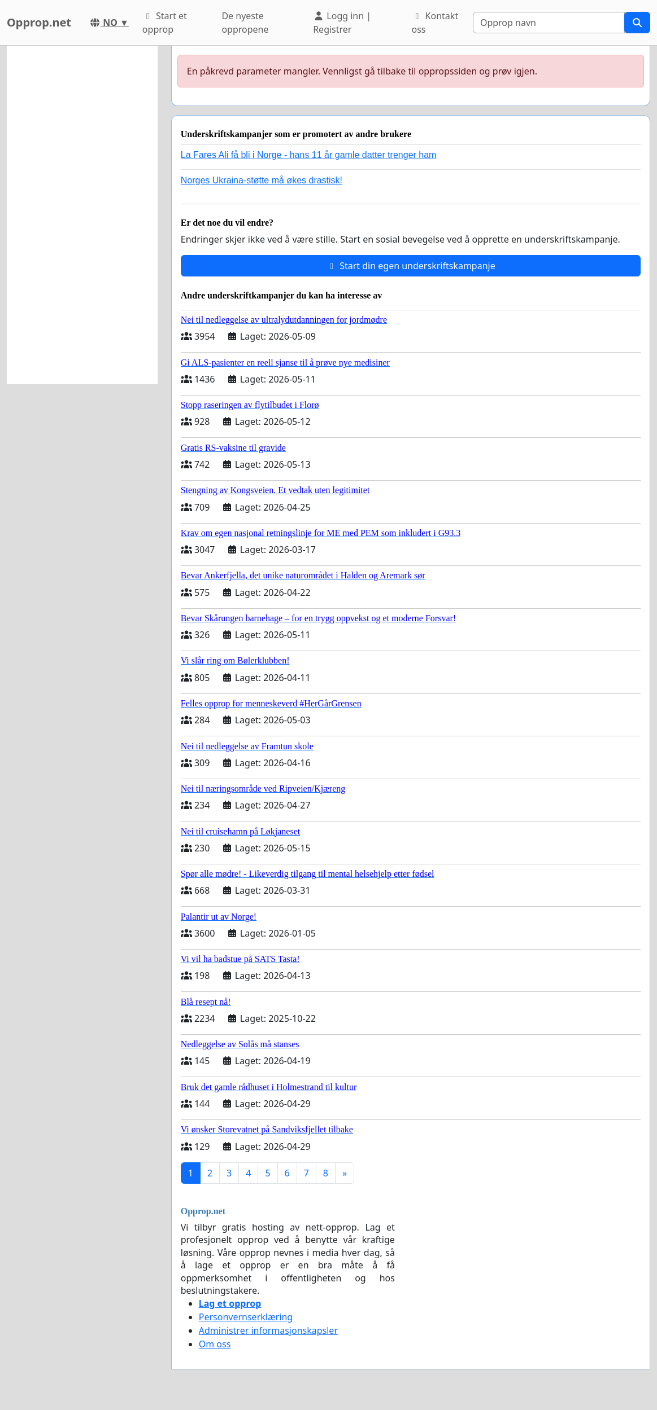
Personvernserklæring (246, 1317)
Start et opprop (164, 23)
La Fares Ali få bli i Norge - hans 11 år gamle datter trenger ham (309, 155)
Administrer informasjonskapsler (268, 1330)
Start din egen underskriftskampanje (410, 266)
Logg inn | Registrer (342, 23)
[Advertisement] (82, 215)
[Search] (549, 22)
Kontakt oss (434, 23)
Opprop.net (39, 22)
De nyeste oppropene (244, 23)
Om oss (215, 1344)
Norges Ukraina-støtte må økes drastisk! (261, 180)
